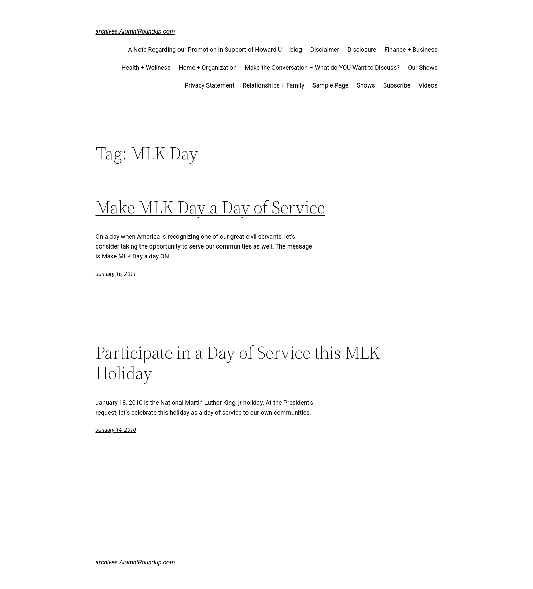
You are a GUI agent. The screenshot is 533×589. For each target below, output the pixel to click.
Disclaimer (324, 49)
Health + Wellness (146, 67)
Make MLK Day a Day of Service (210, 207)
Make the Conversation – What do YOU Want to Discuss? (322, 67)
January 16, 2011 (116, 274)
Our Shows (423, 67)
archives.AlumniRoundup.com (135, 31)
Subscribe (397, 85)
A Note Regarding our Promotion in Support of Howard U (205, 49)
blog (296, 49)
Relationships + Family (273, 85)
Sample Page (330, 85)
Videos (427, 85)
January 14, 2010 (116, 430)
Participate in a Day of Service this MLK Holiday (238, 362)
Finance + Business (411, 49)
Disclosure (361, 49)
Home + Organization (208, 67)
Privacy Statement (210, 85)
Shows (366, 85)
